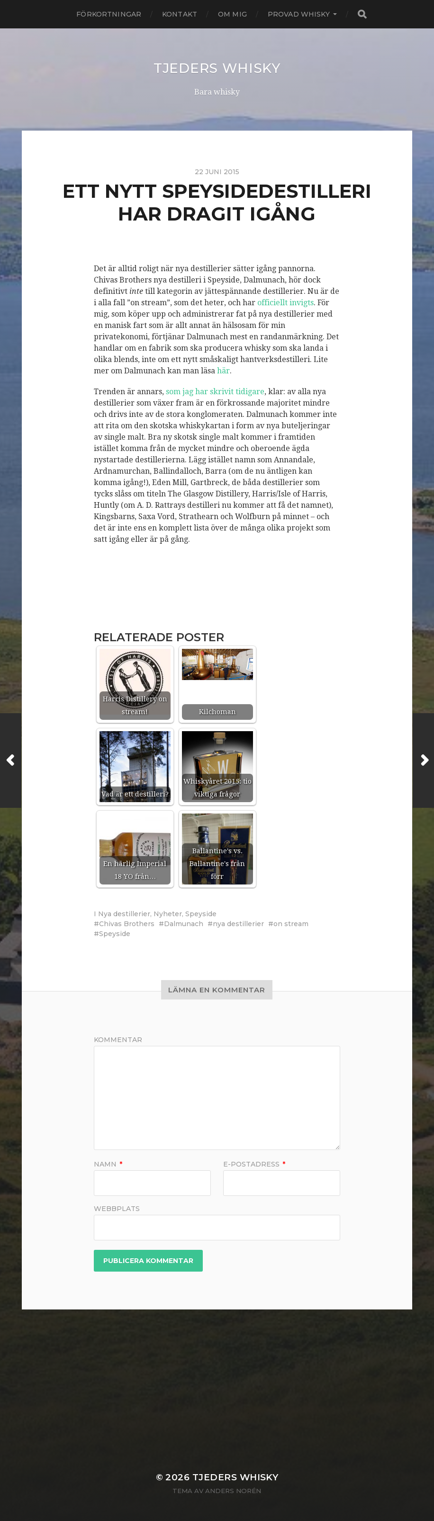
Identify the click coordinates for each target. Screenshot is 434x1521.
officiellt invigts (285, 302)
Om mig (232, 14)
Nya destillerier (124, 914)
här (223, 370)
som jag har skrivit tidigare (215, 391)
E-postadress (254, 1164)
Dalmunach (183, 924)
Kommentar (118, 1039)
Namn (108, 1164)
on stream (290, 924)
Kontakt (179, 14)
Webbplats (117, 1208)
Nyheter (168, 914)
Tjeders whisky (217, 68)
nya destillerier (238, 924)
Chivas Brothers (126, 924)
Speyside (201, 914)
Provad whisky (299, 14)
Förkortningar (108, 14)
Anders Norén (233, 1490)
